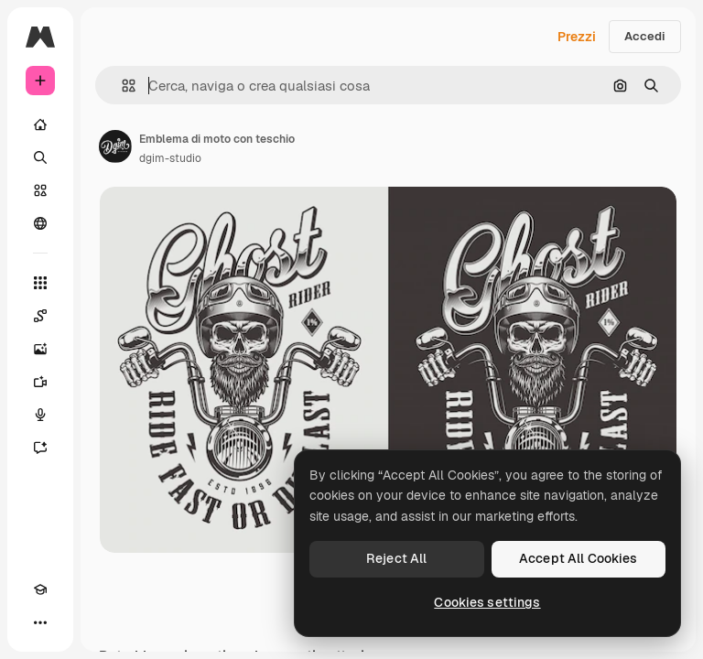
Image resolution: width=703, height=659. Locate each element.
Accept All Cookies (578, 558)
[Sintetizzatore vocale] (40, 414)
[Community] (40, 223)
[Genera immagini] (40, 348)
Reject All (396, 558)
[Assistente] (40, 447)
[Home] (40, 124)
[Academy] (40, 589)
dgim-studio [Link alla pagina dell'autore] (170, 158)
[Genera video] (40, 381)
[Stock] (40, 190)
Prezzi (576, 36)
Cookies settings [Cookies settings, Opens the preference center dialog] (487, 602)
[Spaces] (40, 315)
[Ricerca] (40, 157)
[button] (121, 85)
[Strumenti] (40, 282)
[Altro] (40, 622)
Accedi (644, 36)
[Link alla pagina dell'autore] (115, 146)
